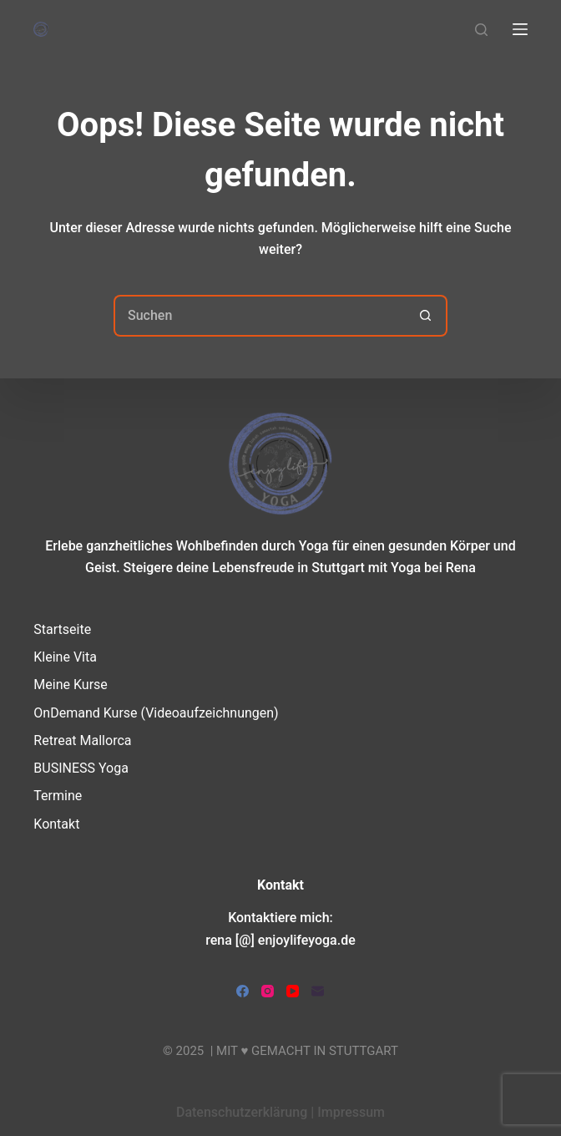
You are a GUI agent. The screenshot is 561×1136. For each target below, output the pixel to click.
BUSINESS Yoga (81, 768)
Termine (57, 796)
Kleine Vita (65, 657)
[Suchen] (481, 29)
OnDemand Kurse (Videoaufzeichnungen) (155, 713)
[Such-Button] (426, 316)
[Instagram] (267, 991)
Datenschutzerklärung (241, 1112)
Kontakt (56, 824)
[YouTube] (292, 991)
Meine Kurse (70, 684)
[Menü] (520, 29)
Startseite (62, 629)
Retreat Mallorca (82, 740)
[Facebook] (242, 991)
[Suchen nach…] (260, 316)
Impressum (351, 1112)
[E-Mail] (317, 991)
